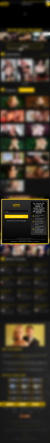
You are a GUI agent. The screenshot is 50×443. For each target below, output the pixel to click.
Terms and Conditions (22, 241)
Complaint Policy (30, 241)
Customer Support (14, 241)
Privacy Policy (36, 241)
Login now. (23, 220)
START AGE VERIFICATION (16, 216)
